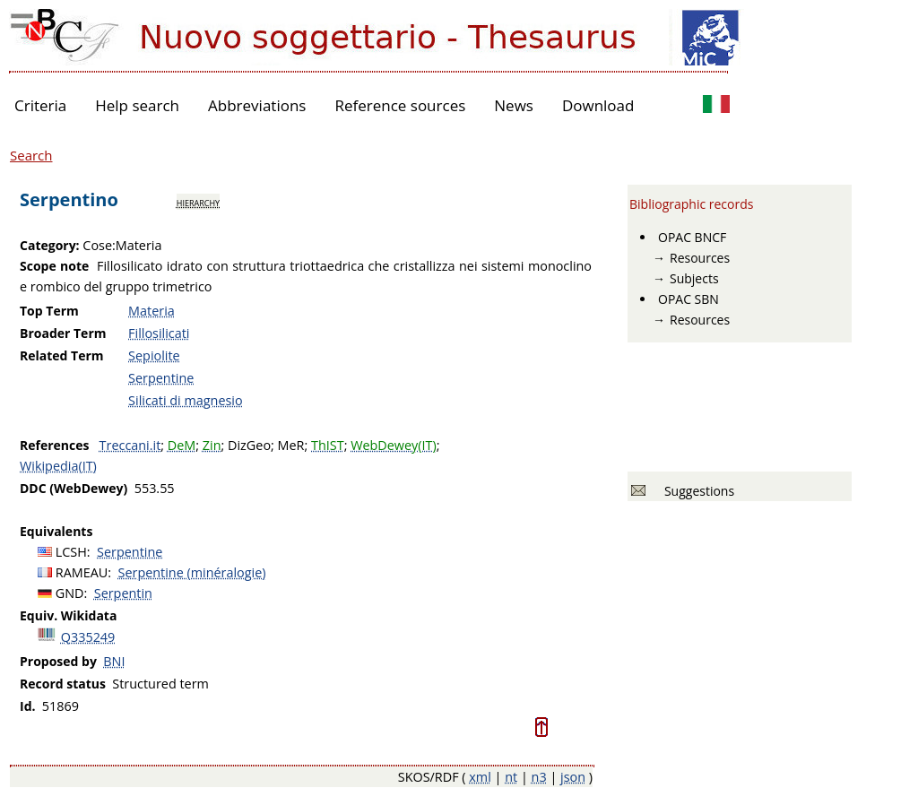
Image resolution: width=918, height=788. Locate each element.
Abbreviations (257, 105)
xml (480, 776)
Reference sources (399, 105)
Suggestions (696, 490)
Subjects (694, 278)
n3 (539, 776)
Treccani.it (130, 445)
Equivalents (56, 531)
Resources (700, 257)
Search (31, 155)
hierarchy (198, 202)
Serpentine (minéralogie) (192, 572)
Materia (151, 310)
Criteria (40, 105)
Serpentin (123, 593)
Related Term (62, 355)
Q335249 (88, 636)
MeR (291, 445)
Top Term (49, 310)
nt (511, 776)
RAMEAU (82, 572)
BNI (114, 661)
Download (598, 105)
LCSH (71, 551)
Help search (137, 105)
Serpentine (161, 377)
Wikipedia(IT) (58, 465)
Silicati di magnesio (185, 400)
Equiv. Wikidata (68, 615)
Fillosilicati (158, 333)
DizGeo (249, 445)
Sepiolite (154, 355)
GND (70, 593)
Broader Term (63, 333)
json (572, 776)
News (513, 105)
